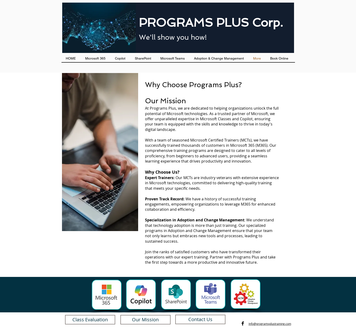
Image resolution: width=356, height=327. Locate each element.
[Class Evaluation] (90, 319)
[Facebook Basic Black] (243, 323)
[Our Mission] (145, 319)
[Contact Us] (200, 319)
